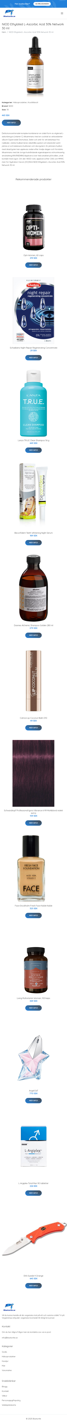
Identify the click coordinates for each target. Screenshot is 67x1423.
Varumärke (7, 1370)
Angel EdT (33, 1090)
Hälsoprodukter (20, 102)
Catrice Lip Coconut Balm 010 (33, 718)
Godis (4, 1352)
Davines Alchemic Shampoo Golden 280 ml (33, 625)
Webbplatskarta (9, 1405)
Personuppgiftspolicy (11, 1400)
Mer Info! (11, 123)
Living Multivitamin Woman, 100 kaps (33, 998)
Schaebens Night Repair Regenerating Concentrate (33, 348)
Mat (3, 1366)
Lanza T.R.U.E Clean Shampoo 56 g (33, 440)
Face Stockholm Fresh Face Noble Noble (33, 905)
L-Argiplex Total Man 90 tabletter (33, 1183)
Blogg (4, 1386)
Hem (4, 32)
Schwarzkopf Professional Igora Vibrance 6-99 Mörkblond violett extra (33, 811)
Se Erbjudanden (42, 4)
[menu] (62, 13)
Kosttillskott (33, 102)
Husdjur (5, 1361)
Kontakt (5, 1391)
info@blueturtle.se (10, 1337)
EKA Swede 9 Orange (33, 1276)
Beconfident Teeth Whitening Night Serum (33, 533)
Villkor (4, 1396)
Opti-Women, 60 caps (34, 255)
